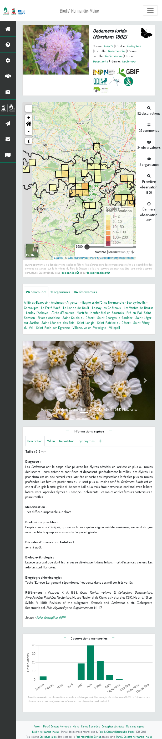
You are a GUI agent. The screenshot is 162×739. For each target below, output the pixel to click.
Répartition (66, 441)
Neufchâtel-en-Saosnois (107, 312)
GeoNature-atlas (48, 736)
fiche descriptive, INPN (50, 617)
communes (36, 292)
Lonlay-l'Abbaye (37, 312)
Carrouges (31, 307)
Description (35, 441)
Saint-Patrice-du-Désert (113, 322)
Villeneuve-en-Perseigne (89, 327)
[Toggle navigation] (150, 10)
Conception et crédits (113, 726)
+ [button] (28, 118)
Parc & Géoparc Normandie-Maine (61, 726)
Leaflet (58, 257)
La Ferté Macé (50, 307)
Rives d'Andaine (49, 317)
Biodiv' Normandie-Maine (79, 10)
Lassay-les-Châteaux (106, 307)
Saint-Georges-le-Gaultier (115, 317)
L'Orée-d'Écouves (62, 312)
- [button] (28, 131)
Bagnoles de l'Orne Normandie (103, 302)
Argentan (73, 302)
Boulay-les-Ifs (136, 302)
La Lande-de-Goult (76, 307)
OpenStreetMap (78, 257)
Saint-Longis (85, 322)
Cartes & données (90, 726)
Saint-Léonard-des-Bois (58, 322)
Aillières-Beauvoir (36, 302)
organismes (60, 292)
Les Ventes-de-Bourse (138, 307)
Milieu (51, 441)
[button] (28, 124)
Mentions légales (135, 726)
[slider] (87, 247)
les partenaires (98, 272)
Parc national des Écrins (88, 736)
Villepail (114, 327)
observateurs (85, 292)
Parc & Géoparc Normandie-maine (112, 257)
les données (70, 272)
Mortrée (82, 312)
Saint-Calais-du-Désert (78, 317)
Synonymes (86, 441)
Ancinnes (57, 302)
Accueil (37, 726)
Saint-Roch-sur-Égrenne (53, 327)
